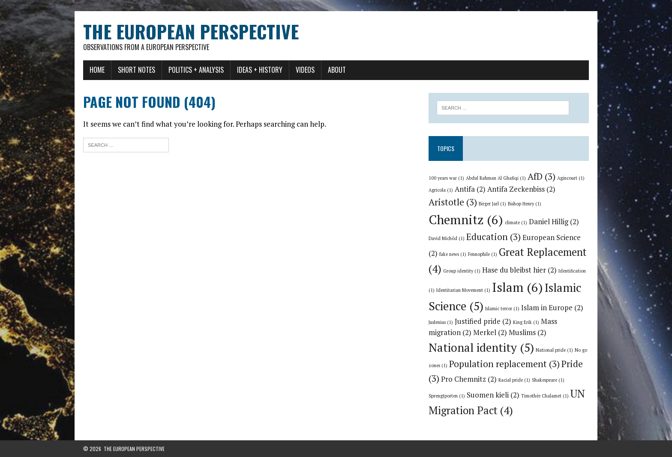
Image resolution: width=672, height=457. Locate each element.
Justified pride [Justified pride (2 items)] (483, 321)
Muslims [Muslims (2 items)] (527, 332)
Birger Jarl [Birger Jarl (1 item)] (492, 204)
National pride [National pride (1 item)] (554, 350)
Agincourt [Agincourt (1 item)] (571, 178)
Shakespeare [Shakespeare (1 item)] (548, 380)
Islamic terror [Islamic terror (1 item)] (502, 309)
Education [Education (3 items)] (493, 237)
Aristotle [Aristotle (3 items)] (453, 202)
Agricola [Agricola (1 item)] (441, 190)
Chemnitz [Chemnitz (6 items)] (466, 219)
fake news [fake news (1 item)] (452, 254)
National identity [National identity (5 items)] (481, 347)
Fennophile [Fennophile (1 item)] (482, 254)
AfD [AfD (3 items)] (541, 176)
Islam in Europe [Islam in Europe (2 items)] (552, 307)
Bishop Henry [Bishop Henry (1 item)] (524, 204)
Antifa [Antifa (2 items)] (470, 189)
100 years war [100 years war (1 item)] (446, 178)
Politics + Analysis (196, 70)
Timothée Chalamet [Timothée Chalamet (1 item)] (545, 396)
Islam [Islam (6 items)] (517, 287)
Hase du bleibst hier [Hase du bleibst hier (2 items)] (519, 270)
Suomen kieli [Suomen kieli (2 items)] (493, 395)
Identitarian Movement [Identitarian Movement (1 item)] (463, 290)
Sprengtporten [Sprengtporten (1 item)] (447, 396)
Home (97, 70)
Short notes (136, 70)
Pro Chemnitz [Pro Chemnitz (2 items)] (469, 379)
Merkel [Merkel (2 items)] (490, 332)
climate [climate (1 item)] (516, 223)
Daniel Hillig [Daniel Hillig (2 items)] (554, 221)
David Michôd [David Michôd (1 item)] (447, 238)
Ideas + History (259, 70)
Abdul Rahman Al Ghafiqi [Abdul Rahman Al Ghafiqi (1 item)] (496, 178)
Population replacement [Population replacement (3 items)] (504, 364)
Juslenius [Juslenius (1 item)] (441, 322)
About (337, 70)
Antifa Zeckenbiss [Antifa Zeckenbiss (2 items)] (521, 189)
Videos (305, 70)
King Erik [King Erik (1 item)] (526, 322)
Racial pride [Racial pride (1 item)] (514, 380)
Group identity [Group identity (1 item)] (461, 271)
